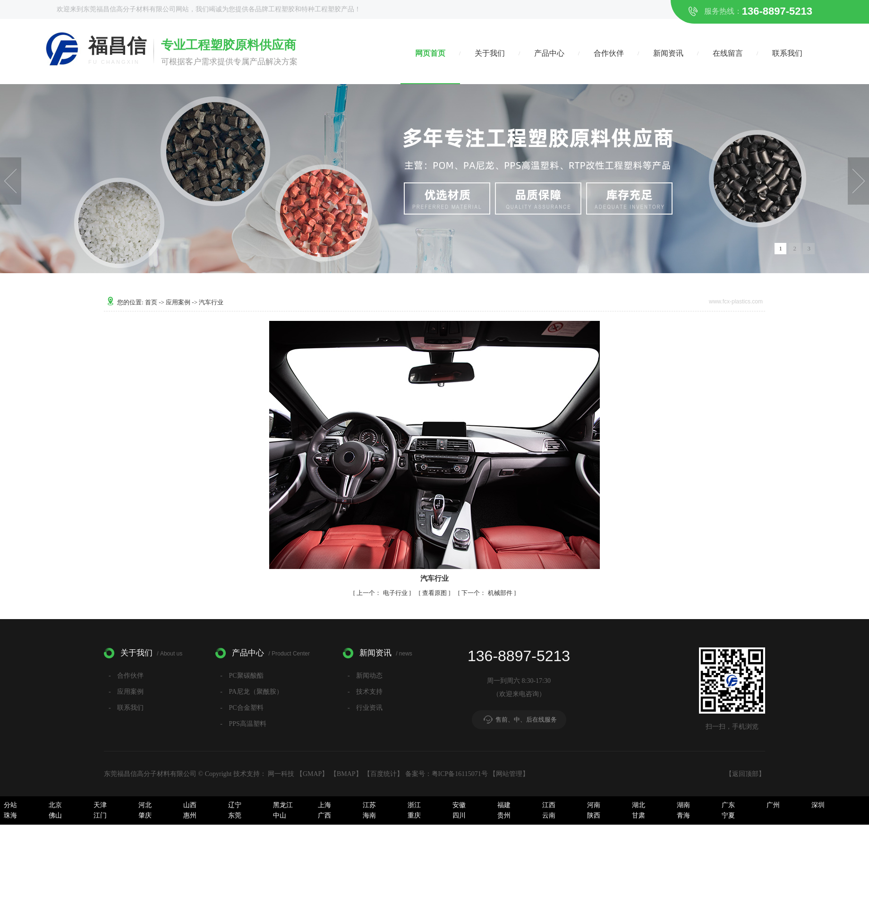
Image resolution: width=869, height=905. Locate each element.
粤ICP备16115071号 (460, 773)
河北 (145, 805)
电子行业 (383, 592)
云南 (548, 815)
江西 (548, 805)
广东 (728, 805)
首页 (152, 302)
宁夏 (728, 815)
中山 (279, 815)
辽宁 (234, 805)
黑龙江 (283, 805)
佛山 (55, 815)
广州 (773, 805)
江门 (100, 815)
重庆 (414, 815)
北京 (55, 805)
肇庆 (145, 815)
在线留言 (728, 53)
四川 (459, 815)
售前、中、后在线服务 (526, 719)
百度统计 (383, 773)
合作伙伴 (609, 53)
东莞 (234, 815)
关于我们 (490, 53)
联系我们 (787, 53)
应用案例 (179, 302)
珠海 (10, 815)
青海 (683, 815)
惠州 (189, 815)
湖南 (683, 805)
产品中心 (549, 53)
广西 (324, 815)
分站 (10, 805)
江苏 (369, 805)
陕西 (593, 815)
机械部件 (487, 592)
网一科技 (281, 773)
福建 (504, 805)
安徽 (459, 805)
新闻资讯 (668, 53)
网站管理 (509, 773)
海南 (369, 815)
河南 (593, 805)
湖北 (638, 805)
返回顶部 (745, 773)
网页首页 (430, 53)
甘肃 (638, 815)
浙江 (414, 805)
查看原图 (435, 592)
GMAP (312, 773)
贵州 (504, 815)
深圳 (818, 805)
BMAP (346, 773)
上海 (324, 805)
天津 (100, 805)
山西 (189, 805)
